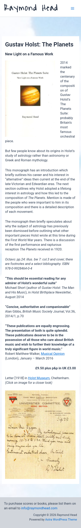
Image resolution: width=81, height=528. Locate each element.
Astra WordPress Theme (61, 519)
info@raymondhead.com (39, 508)
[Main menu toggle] (72, 8)
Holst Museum (39, 378)
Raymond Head (31, 8)
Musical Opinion (53, 354)
